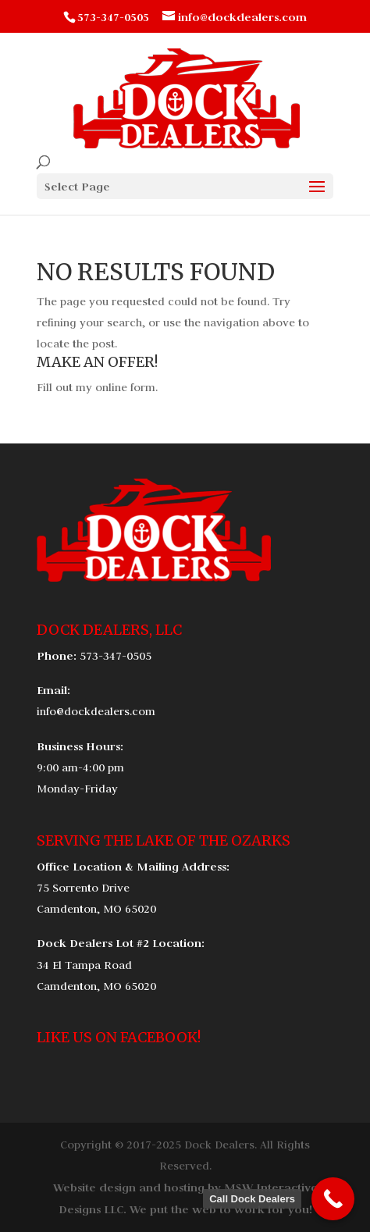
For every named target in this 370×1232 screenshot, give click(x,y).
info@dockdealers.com (96, 711)
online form (125, 387)
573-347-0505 (115, 656)
